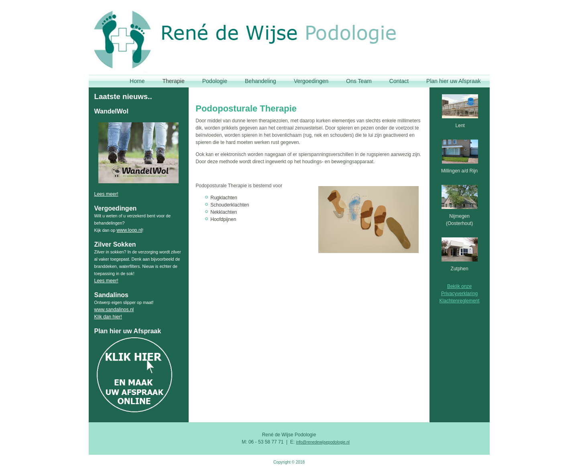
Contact (399, 81)
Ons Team (359, 81)
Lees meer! (106, 194)
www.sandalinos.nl (114, 309)
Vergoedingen (311, 81)
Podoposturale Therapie (246, 108)
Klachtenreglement (460, 301)
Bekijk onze (459, 286)
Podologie (214, 81)
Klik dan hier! (108, 317)
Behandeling (260, 81)
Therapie (173, 81)
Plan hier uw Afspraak (453, 81)
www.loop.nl (129, 230)
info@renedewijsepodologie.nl (323, 442)
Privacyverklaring (459, 293)
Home (137, 81)
